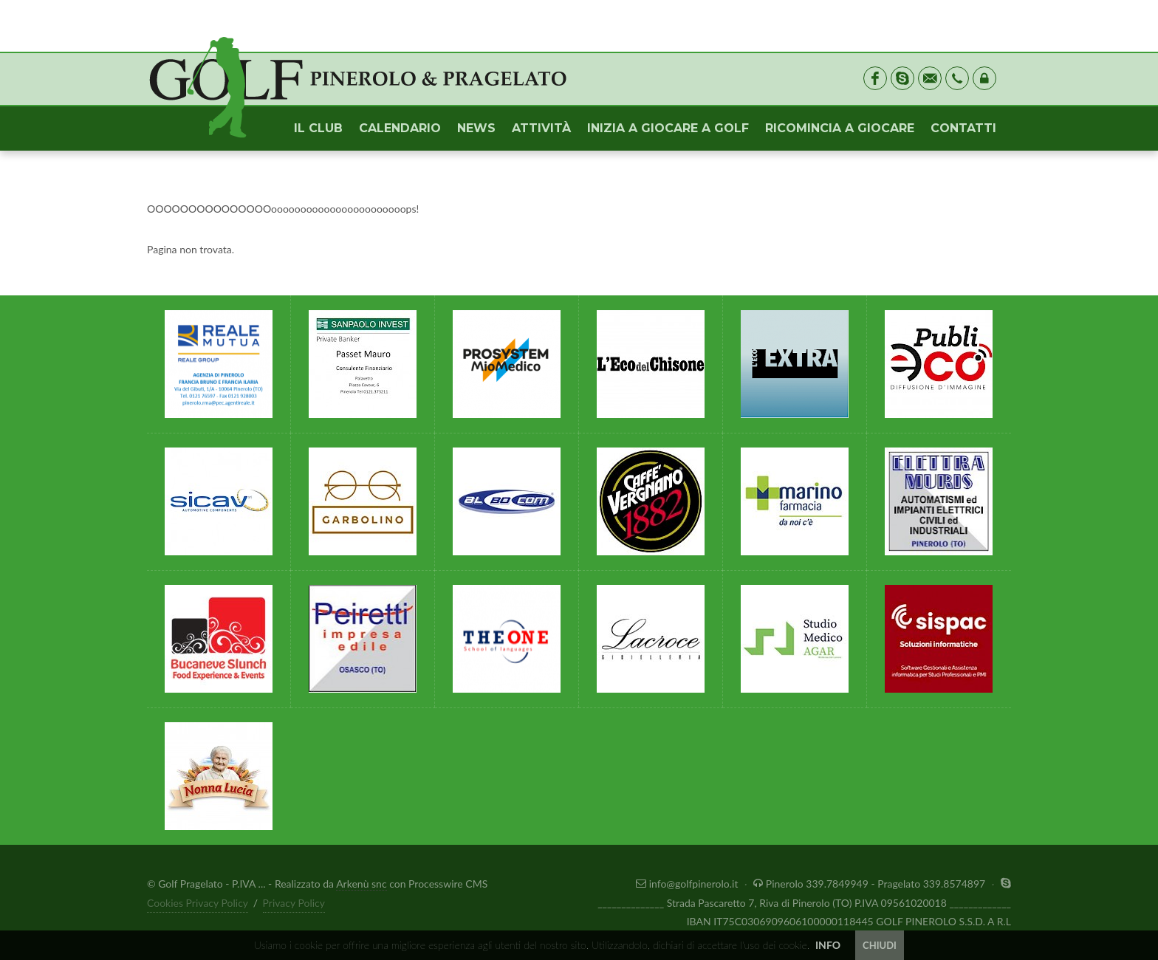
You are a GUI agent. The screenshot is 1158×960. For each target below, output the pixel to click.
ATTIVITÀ (541, 128)
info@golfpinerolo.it (688, 883)
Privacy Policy (294, 902)
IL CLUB (318, 128)
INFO (827, 945)
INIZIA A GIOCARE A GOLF (668, 128)
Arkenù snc (361, 883)
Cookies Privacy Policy (197, 902)
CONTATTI (963, 128)
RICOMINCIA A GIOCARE (839, 128)
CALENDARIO (400, 128)
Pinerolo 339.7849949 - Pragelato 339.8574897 (870, 883)
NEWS (476, 128)
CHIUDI (880, 945)
